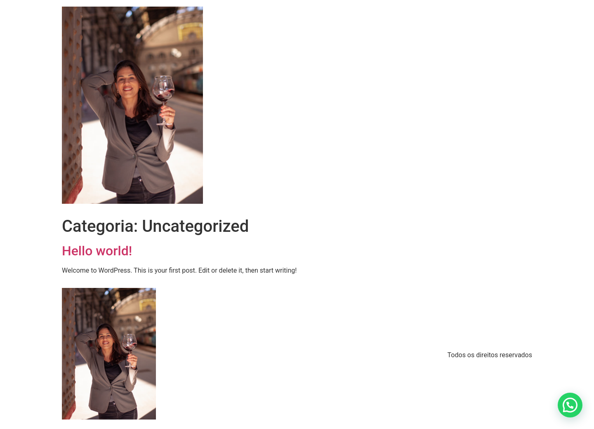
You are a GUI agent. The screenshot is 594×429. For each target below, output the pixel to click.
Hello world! (97, 251)
